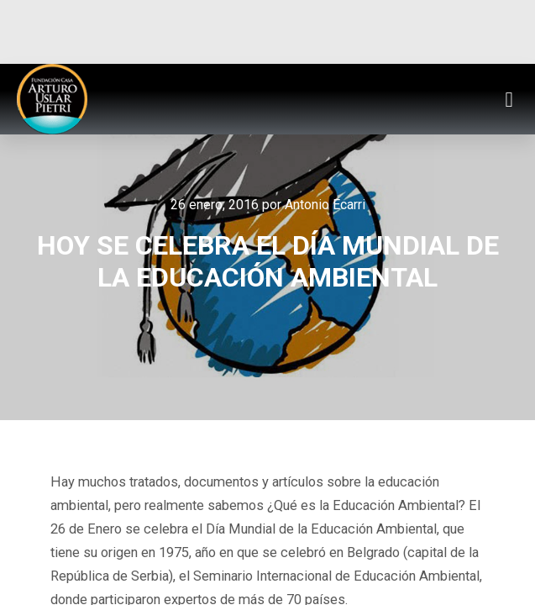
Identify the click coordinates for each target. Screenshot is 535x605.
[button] (509, 99)
